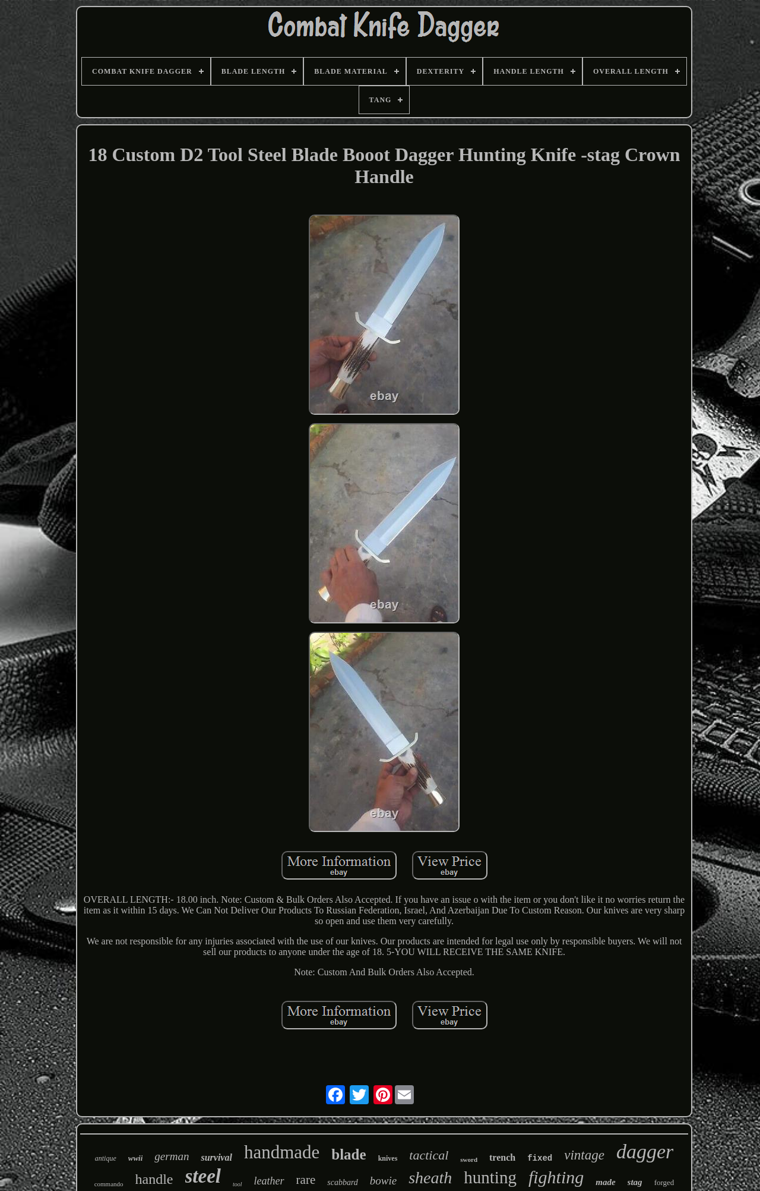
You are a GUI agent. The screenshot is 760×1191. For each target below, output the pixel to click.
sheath (430, 1177)
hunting (490, 1177)
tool (237, 1184)
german (171, 1156)
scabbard (342, 1182)
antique (105, 1158)
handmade (281, 1152)
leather (269, 1181)
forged (664, 1182)
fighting (556, 1177)
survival (216, 1157)
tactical (428, 1155)
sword (468, 1159)
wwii (135, 1158)
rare (306, 1180)
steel (203, 1176)
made (605, 1182)
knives (388, 1158)
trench (502, 1157)
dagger (644, 1151)
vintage (584, 1155)
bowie (383, 1180)
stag (635, 1182)
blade (348, 1154)
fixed (539, 1158)
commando (109, 1183)
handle (154, 1179)
